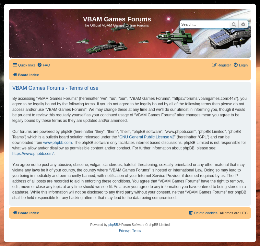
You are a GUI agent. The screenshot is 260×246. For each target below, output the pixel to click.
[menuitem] (43, 65)
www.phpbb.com (57, 142)
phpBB (113, 225)
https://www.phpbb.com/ (32, 153)
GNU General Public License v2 (146, 137)
